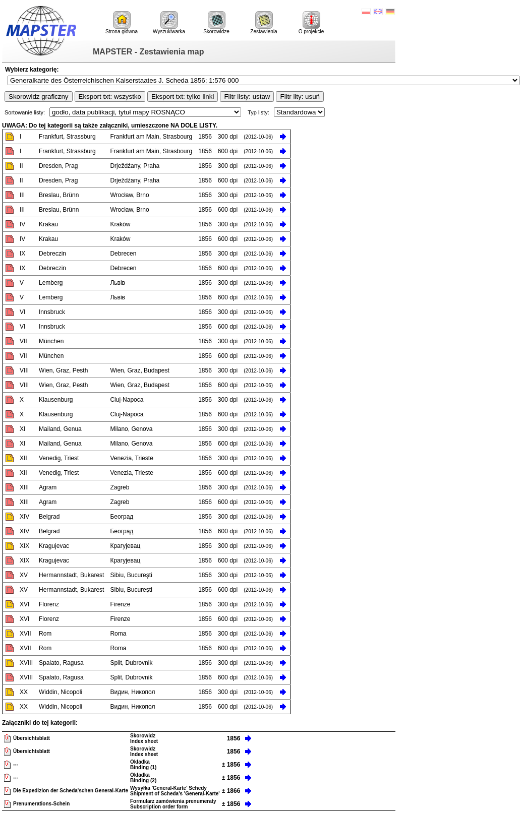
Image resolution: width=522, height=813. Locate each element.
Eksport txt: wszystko (110, 96)
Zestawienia (263, 22)
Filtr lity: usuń (300, 96)
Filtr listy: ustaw (247, 96)
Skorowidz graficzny (39, 96)
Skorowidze (216, 22)
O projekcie (311, 22)
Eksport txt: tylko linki (182, 96)
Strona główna (121, 22)
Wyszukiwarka (169, 22)
